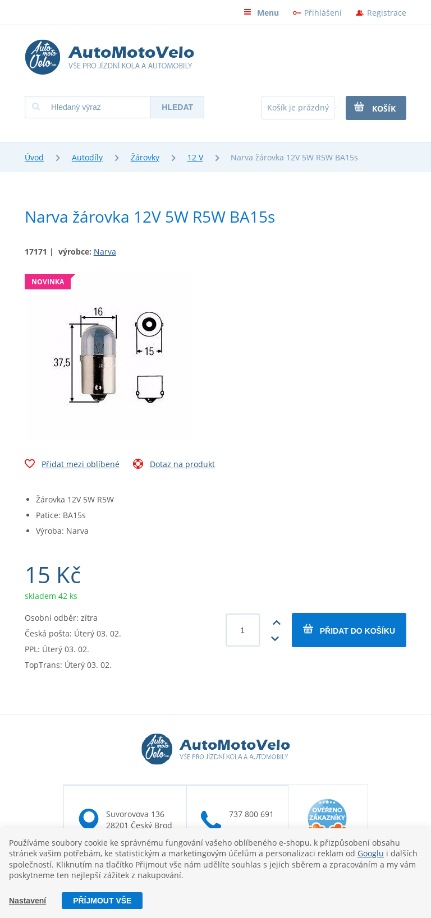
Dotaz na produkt (174, 465)
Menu (261, 12)
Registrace (386, 12)
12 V (195, 157)
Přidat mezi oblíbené (72, 465)
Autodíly (87, 157)
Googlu (370, 853)
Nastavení (27, 900)
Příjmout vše (102, 900)
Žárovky (145, 157)
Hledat (177, 107)
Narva (105, 251)
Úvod (34, 157)
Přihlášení (323, 12)
